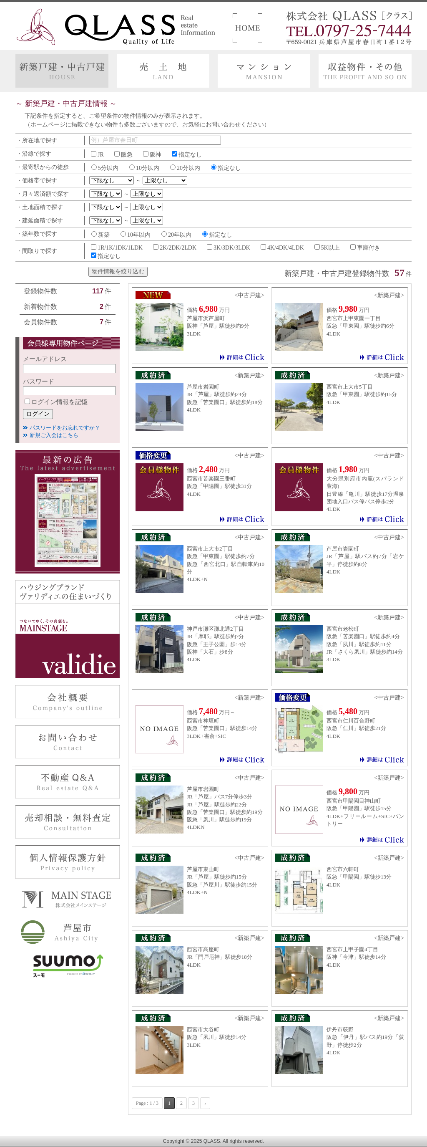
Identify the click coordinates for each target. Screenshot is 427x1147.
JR (101, 155)
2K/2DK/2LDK (178, 248)
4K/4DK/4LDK (285, 248)
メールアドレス (45, 359)
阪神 (155, 155)
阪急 (127, 155)
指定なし (190, 155)
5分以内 (108, 168)
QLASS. (212, 1141)
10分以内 (147, 168)
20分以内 (188, 168)
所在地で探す (39, 140)
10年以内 (139, 235)
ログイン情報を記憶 (56, 402)
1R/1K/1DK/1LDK (120, 248)
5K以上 (330, 248)
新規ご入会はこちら (54, 435)
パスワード (38, 381)
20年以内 (179, 235)
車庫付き (368, 248)
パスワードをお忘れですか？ (65, 427)
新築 (104, 235)
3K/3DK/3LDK (232, 248)
